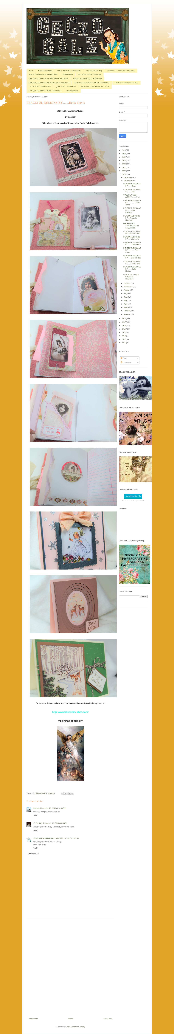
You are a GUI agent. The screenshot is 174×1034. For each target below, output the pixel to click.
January (127, 314)
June (126, 297)
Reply (35, 815)
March (126, 307)
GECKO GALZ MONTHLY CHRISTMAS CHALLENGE (48, 79)
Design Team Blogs (45, 71)
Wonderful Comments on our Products (121, 71)
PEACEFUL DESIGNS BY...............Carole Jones (132, 202)
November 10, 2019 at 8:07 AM (67, 838)
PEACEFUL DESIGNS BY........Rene (132, 185)
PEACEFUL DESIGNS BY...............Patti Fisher (132, 250)
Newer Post (33, 1019)
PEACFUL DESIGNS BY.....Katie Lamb (131, 238)
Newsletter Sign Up (133, 496)
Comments (126, 362)
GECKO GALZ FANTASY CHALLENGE (87, 79)
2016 (124, 325)
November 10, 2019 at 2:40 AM (55, 823)
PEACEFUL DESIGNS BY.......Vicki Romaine (132, 210)
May (126, 300)
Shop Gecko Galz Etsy (94, 71)
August (127, 290)
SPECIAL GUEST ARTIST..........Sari (131, 196)
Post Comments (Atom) (76, 1027)
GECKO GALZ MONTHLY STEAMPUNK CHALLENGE (49, 83)
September (128, 287)
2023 (124, 160)
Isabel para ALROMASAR (43, 838)
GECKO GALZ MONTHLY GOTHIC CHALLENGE (92, 83)
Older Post (108, 1019)
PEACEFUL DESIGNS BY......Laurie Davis (132, 262)
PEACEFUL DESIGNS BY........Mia (132, 190)
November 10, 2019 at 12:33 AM (53, 808)
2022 (124, 164)
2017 (124, 322)
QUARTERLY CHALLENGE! (66, 87)
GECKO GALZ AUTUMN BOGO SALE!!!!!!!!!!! (131, 225)
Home (31, 71)
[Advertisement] (70, 967)
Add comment (33, 854)
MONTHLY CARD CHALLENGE (126, 83)
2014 (124, 332)
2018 (124, 319)
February (127, 311)
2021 (124, 167)
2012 (124, 339)
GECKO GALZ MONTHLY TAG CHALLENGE (45, 91)
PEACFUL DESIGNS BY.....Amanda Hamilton (131, 218)
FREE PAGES (68, 74)
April (126, 304)
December (128, 177)
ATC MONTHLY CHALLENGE (40, 87)
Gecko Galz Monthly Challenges (89, 74)
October (127, 283)
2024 (124, 157)
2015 (124, 329)
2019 (124, 174)
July (126, 294)
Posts (124, 358)
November (128, 181)
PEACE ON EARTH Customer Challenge (131, 277)
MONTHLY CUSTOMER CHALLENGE (95, 87)
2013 (124, 336)
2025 (124, 153)
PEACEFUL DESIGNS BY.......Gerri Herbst (132, 257)
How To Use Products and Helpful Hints (43, 74)
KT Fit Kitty (37, 823)
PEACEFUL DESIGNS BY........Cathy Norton (132, 269)
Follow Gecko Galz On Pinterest (69, 71)
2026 (124, 150)
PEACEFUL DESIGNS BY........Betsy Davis (132, 243)
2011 (124, 343)
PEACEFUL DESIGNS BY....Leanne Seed (132, 232)
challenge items (72, 91)
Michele (36, 808)
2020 (124, 171)
